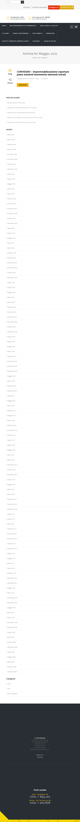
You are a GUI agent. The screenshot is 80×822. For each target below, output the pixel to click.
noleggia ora (54, 7)
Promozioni (50, 33)
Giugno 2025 (11, 179)
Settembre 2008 (12, 647)
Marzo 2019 (11, 351)
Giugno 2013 (11, 519)
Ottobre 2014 (11, 470)
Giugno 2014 (11, 479)
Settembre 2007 (12, 672)
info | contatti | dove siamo (17, 19)
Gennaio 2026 (11, 149)
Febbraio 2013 (11, 529)
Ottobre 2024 (11, 218)
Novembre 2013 (12, 504)
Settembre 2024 (12, 223)
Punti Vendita (37, 33)
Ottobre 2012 (11, 544)
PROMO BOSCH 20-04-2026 (16, 103)
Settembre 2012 (12, 548)
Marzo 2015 (11, 460)
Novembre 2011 (12, 578)
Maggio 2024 (11, 238)
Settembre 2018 (12, 371)
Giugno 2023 (11, 287)
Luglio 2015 (10, 440)
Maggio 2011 (11, 588)
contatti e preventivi (39, 7)
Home (4, 25)
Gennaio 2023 (11, 312)
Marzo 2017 (11, 406)
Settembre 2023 (12, 277)
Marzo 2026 (11, 139)
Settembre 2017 (12, 391)
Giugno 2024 (11, 233)
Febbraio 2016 (11, 425)
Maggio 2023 (11, 292)
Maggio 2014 (11, 484)
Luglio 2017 (10, 396)
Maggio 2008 (11, 657)
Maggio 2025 (11, 184)
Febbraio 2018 (11, 386)
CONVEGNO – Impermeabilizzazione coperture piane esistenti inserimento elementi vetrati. (43, 73)
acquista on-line (67, 7)
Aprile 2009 (10, 637)
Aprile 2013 (10, 524)
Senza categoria (12, 694)
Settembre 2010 (12, 603)
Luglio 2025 (10, 174)
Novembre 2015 (12, 430)
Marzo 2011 (11, 593)
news (9, 689)
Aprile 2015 (10, 455)
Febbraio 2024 (11, 253)
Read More (23, 85)
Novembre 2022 (12, 322)
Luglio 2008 (10, 652)
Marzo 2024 (11, 248)
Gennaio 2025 (11, 204)
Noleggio (36, 41)
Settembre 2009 (12, 627)
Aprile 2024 (10, 243)
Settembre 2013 (12, 509)
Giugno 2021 (11, 341)
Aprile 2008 (10, 662)
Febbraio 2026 (11, 144)
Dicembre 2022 (12, 317)
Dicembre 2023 (12, 263)
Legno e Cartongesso (21, 33)
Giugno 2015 (11, 445)
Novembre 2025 (12, 159)
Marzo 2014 (11, 494)
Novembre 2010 (12, 598)
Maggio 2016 (11, 415)
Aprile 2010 (10, 613)
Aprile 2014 (10, 489)
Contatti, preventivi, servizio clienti (15, 41)
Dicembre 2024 (12, 208)
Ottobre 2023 (11, 273)
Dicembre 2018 (12, 361)
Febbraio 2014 (11, 499)
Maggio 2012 (11, 558)
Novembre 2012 (12, 539)
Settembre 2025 (12, 169)
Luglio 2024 (10, 228)
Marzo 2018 (11, 381)
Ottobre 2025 (11, 164)
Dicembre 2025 (12, 154)
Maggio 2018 (11, 376)
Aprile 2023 (10, 297)
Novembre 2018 (12, 366)
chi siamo (26, 7)
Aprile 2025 (10, 189)
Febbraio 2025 (11, 199)
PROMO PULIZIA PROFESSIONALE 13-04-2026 (22, 108)
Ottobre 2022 (11, 327)
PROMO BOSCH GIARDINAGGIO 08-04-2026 (21, 113)
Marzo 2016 (11, 420)
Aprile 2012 (10, 563)
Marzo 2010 (11, 617)
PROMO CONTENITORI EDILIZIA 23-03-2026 (21, 122)
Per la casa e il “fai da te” (49, 25)
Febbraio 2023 (11, 307)
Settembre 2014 (12, 475)
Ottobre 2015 (11, 435)
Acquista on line (50, 41)
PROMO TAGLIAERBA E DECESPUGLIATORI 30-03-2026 (24, 117)
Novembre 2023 (12, 268)
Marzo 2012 (11, 568)
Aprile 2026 (10, 135)
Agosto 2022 (11, 337)
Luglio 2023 (10, 282)
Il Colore (5, 33)
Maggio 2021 (11, 346)
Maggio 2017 (11, 401)
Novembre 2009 (12, 622)
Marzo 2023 (11, 302)
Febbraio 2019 (11, 356)
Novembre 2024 (12, 213)
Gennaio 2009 (11, 642)
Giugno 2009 (11, 632)
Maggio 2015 (11, 450)
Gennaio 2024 (11, 258)
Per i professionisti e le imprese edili (23, 25)
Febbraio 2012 (11, 573)
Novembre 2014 (12, 465)
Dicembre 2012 (12, 534)
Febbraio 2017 (11, 410)
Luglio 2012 (10, 553)
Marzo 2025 (11, 194)
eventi (9, 684)
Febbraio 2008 (11, 667)
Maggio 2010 (11, 608)
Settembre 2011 (12, 583)
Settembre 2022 (12, 332)
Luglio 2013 (10, 514)
